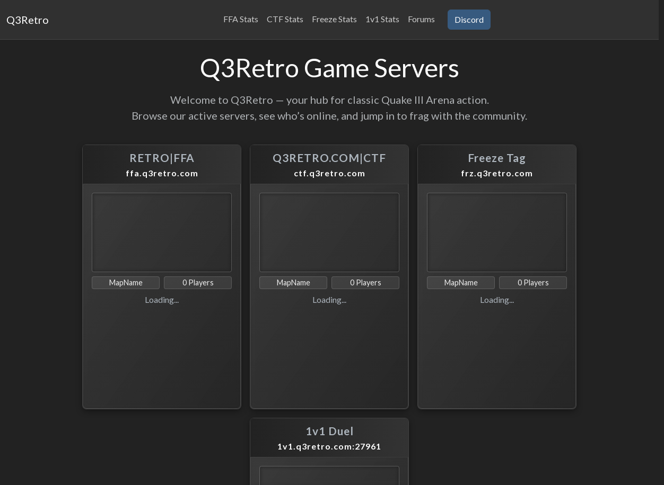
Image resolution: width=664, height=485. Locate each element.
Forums (421, 19)
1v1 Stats (382, 19)
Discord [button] (469, 19)
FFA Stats (240, 19)
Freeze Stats (334, 19)
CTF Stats (285, 19)
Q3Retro (27, 19)
